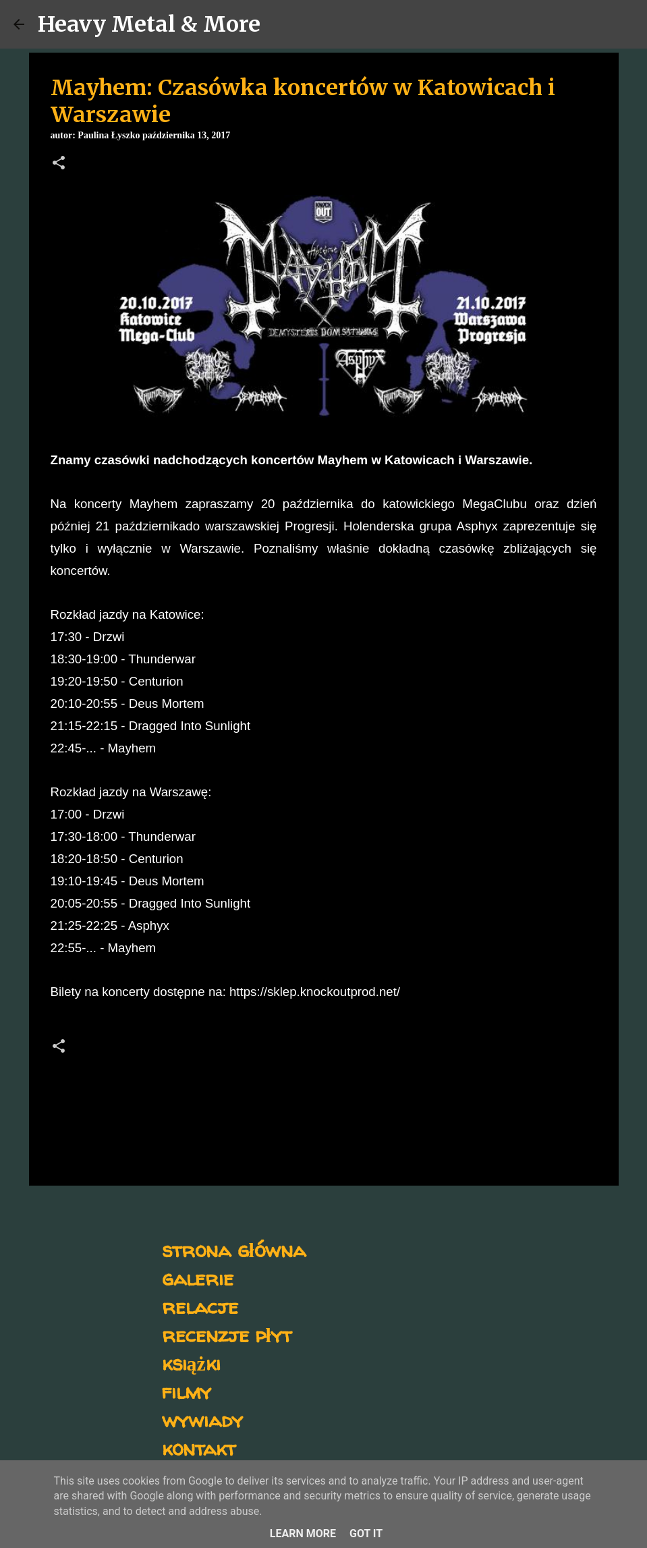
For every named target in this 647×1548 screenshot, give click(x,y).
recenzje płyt (226, 1334)
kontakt (198, 1448)
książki (191, 1363)
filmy (186, 1391)
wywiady (202, 1419)
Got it (366, 1533)
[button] (59, 164)
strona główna (234, 1249)
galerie (197, 1278)
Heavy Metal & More (149, 24)
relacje (200, 1306)
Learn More (303, 1533)
